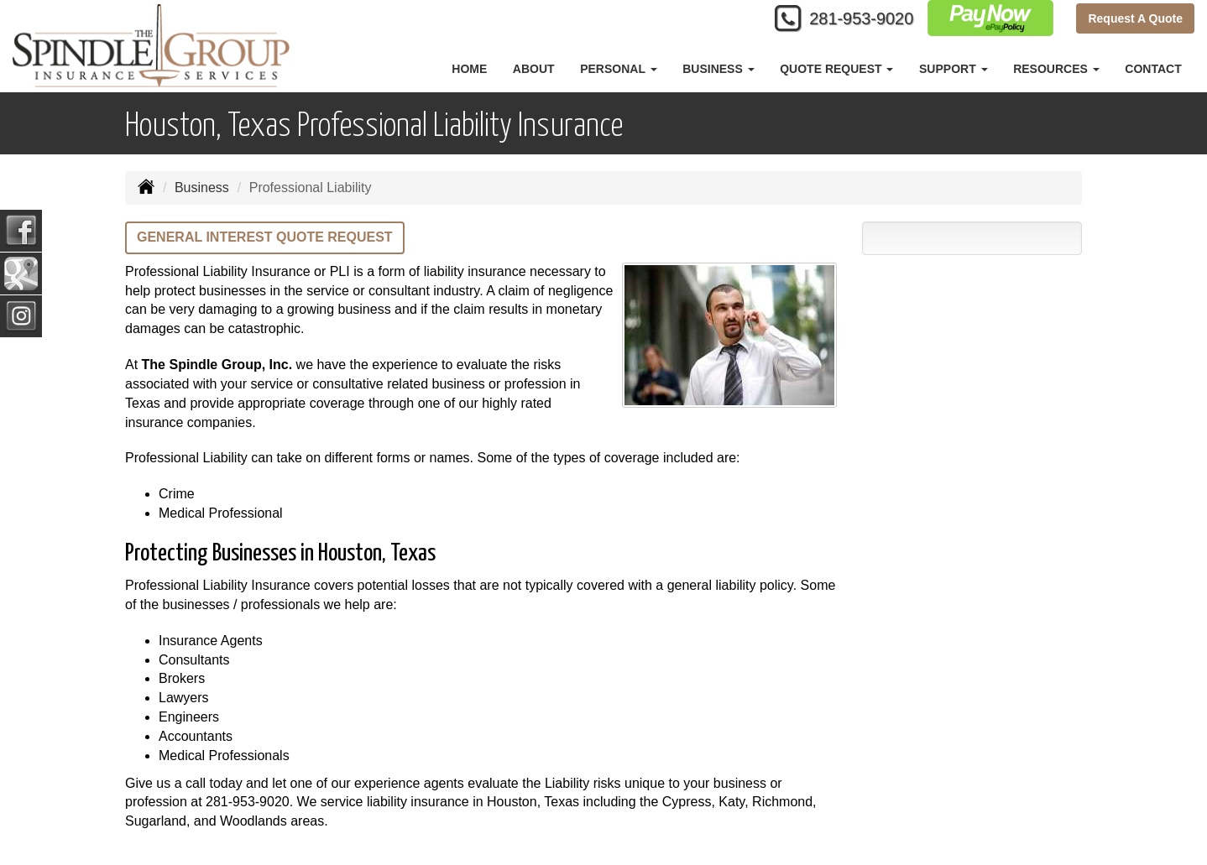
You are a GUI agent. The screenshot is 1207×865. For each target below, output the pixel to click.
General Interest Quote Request (265, 237)
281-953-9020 (850, 18)
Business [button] (718, 69)
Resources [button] (1056, 69)
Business (202, 187)
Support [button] (953, 69)
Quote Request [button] (836, 69)
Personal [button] (618, 69)
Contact (1153, 69)
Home (469, 69)
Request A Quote (1135, 18)
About (534, 69)
